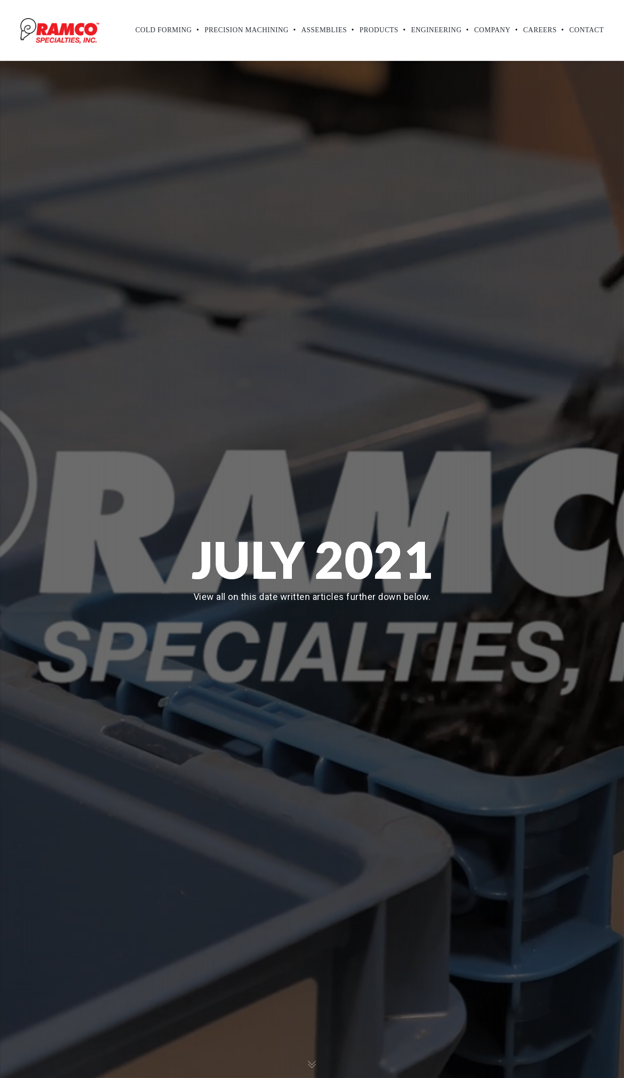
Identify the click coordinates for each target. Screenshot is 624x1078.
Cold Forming (163, 30)
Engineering (436, 30)
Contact (587, 30)
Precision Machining (247, 30)
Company (492, 30)
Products (378, 30)
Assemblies (324, 30)
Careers (540, 30)
